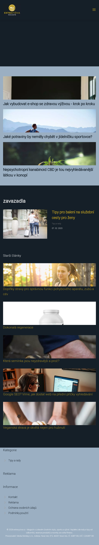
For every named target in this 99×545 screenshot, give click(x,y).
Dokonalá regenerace (18, 327)
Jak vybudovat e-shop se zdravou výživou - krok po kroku (49, 104)
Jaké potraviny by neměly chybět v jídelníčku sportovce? (47, 137)
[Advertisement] (49, 43)
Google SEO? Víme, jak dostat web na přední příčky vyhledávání (48, 394)
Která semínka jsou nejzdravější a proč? (31, 361)
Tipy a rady (56, 223)
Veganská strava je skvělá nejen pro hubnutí (34, 427)
